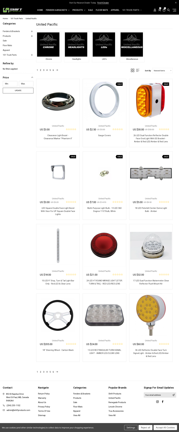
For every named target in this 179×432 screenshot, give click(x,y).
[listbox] (162, 70)
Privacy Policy (44, 407)
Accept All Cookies (165, 427)
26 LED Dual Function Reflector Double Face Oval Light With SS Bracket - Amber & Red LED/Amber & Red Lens (151, 138)
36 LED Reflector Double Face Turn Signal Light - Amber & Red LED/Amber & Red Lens (151, 353)
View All (76, 416)
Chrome (49, 59)
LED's (104, 59)
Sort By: (148, 71)
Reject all (145, 427)
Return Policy (44, 394)
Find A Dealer (103, 3)
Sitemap (42, 416)
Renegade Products (117, 403)
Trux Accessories (116, 411)
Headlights (76, 59)
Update (18, 90)
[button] (18, 77)
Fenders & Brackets (58, 10)
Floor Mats (102, 10)
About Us (42, 403)
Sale (90, 10)
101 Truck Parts (132, 10)
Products (78, 10)
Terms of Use (44, 411)
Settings (131, 427)
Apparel (115, 10)
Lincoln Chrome (115, 407)
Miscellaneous (132, 59)
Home (40, 10)
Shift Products (115, 394)
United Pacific (115, 398)
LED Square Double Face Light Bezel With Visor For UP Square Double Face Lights (58, 211)
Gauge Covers (104, 135)
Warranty (42, 398)
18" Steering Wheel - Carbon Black (58, 350)
